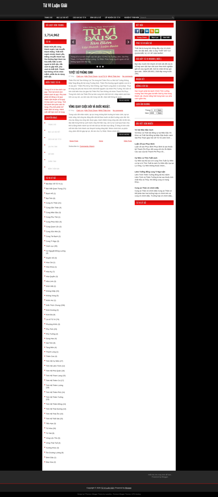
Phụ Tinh (49, 329)
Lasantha (108, 494)
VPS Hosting (136, 494)
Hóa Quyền (50, 276)
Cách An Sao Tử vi (79, 17)
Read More (124, 100)
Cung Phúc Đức (52, 222)
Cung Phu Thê (52, 217)
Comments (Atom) (87, 146)
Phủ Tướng (50, 334)
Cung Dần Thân (52, 208)
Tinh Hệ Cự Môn (52, 361)
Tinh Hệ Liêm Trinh (53, 366)
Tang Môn (50, 347)
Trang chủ (48, 17)
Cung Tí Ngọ (51, 241)
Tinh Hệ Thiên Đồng (54, 404)
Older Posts (128, 141)
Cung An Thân (52, 203)
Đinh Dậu (50, 457)
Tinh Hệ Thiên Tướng (54, 397)
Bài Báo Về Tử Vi (53, 184)
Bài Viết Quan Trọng (54, 189)
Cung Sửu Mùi (52, 231)
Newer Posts (74, 141)
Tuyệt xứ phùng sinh (81, 72)
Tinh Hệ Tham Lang (54, 376)
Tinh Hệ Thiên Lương (54, 385)
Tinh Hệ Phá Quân (53, 371)
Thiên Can (50, 356)
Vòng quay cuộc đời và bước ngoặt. (89, 106)
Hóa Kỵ (49, 272)
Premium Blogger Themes (122, 494)
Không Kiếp (50, 291)
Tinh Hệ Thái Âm (53, 414)
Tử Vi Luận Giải (55, 5)
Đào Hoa (49, 462)
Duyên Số (50, 258)
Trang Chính (142, 37)
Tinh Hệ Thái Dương (54, 409)
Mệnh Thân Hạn (53, 168)
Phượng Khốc (51, 324)
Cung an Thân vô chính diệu (147, 188)
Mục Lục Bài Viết (63, 17)
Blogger (165, 477)
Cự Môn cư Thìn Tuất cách (146, 158)
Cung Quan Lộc (52, 227)
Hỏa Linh (49, 281)
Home (101, 141)
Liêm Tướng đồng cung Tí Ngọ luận (150, 172)
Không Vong (51, 296)
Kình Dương (51, 310)
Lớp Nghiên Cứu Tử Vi (112, 17)
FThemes (88, 494)
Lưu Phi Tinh (52, 146)
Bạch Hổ (49, 193)
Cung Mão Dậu (52, 212)
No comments (127, 76)
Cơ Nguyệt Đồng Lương (55, 251)
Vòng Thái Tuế (52, 443)
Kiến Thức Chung (53, 305)
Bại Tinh (49, 198)
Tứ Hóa (49, 428)
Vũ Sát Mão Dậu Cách (144, 130)
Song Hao (50, 338)
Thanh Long (51, 352)
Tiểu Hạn (49, 423)
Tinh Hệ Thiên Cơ (53, 380)
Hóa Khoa (50, 267)
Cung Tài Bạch (52, 236)
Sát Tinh (49, 343)
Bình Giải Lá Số (95, 17)
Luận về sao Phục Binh (145, 144)
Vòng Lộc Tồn (51, 438)
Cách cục (50, 246)
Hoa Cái (49, 262)
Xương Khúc (51, 448)
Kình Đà (49, 315)
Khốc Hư (49, 300)
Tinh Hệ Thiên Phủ (53, 392)
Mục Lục (155, 37)
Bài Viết (166, 37)
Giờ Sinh (51, 154)
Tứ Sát (49, 433)
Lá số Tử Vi (50, 319)
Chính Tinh (52, 161)
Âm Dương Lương (53, 453)
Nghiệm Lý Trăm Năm (131, 17)
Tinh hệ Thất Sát (52, 419)
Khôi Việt (49, 286)
